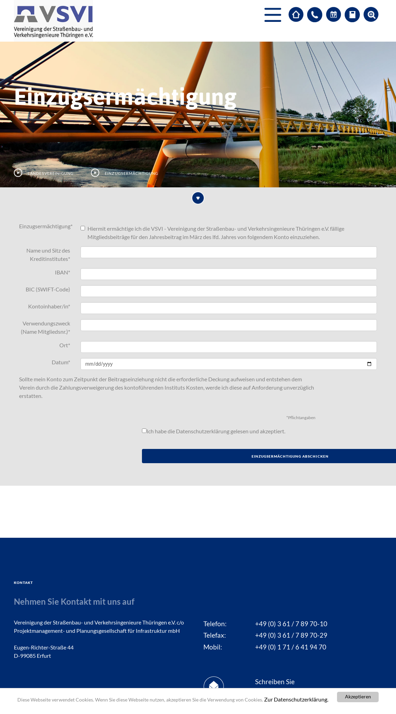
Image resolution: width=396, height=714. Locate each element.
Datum (61, 362)
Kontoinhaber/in (49, 306)
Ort (64, 345)
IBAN (62, 272)
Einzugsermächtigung (46, 226)
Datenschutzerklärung (202, 431)
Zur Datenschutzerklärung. (296, 699)
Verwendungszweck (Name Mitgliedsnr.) (45, 327)
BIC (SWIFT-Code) (48, 289)
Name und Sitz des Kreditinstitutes (48, 254)
